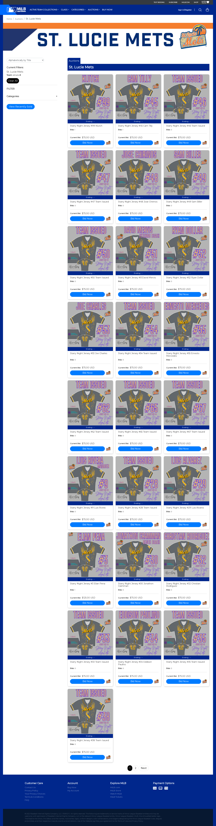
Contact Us (30, 787)
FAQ (27, 800)
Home (9, 19)
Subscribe (173, 2)
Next (144, 768)
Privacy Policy (31, 790)
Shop (196, 2)
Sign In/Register (185, 10)
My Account (73, 790)
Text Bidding (159, 2)
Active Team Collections (43, 9)
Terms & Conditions (34, 797)
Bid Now (87, 142)
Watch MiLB (116, 793)
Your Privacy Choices (35, 793)
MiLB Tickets (116, 797)
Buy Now (107, 9)
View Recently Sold (20, 106)
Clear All (13, 80)
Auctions (93, 9)
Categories (77, 9)
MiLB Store (115, 790)
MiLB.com (186, 2)
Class (64, 9)
